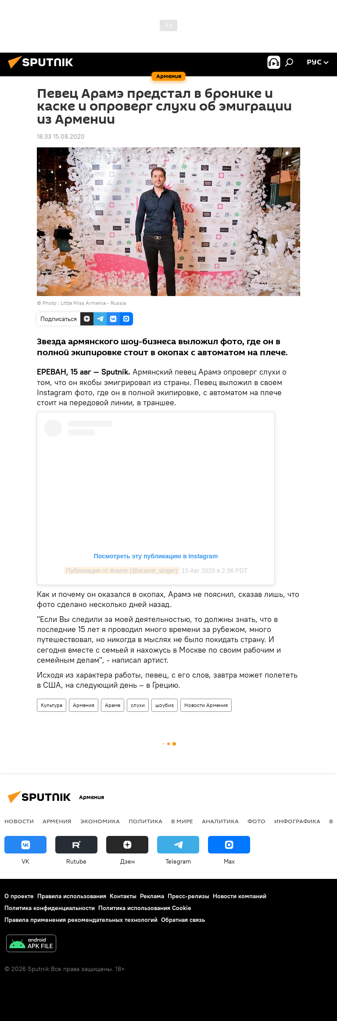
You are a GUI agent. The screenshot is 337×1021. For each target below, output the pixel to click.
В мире (182, 821)
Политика (145, 821)
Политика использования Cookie (144, 908)
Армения (83, 705)
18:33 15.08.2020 (61, 136)
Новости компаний (239, 896)
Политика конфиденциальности (49, 908)
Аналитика (220, 821)
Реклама (152, 896)
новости (19, 821)
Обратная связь (183, 920)
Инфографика (297, 821)
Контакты (123, 896)
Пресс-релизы (188, 896)
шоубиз (164, 705)
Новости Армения (206, 705)
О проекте (19, 896)
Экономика (100, 821)
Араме (112, 705)
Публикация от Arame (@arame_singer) (122, 570)
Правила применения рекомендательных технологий (81, 920)
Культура (51, 705)
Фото (256, 821)
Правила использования (71, 896)
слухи (138, 705)
